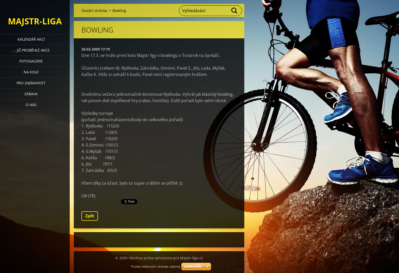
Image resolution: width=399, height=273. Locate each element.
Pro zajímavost (31, 83)
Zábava (31, 93)
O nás (31, 104)
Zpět (89, 216)
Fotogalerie (31, 61)
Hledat (234, 10)
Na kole (31, 72)
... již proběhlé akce (31, 50)
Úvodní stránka (94, 10)
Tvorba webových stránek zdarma (155, 266)
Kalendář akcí (31, 39)
